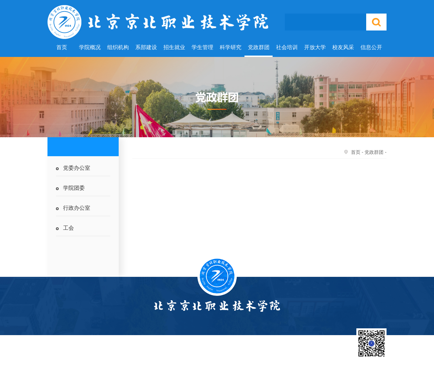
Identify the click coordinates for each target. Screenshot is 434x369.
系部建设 (146, 47)
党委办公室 (76, 168)
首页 (61, 47)
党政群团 (259, 47)
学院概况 (90, 47)
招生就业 (174, 47)
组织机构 (118, 47)
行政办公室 (76, 208)
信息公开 (371, 47)
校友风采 (343, 47)
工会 (68, 228)
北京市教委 (262, 354)
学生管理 (202, 47)
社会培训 (287, 47)
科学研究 (230, 47)
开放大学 (315, 47)
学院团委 (74, 188)
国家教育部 (232, 354)
